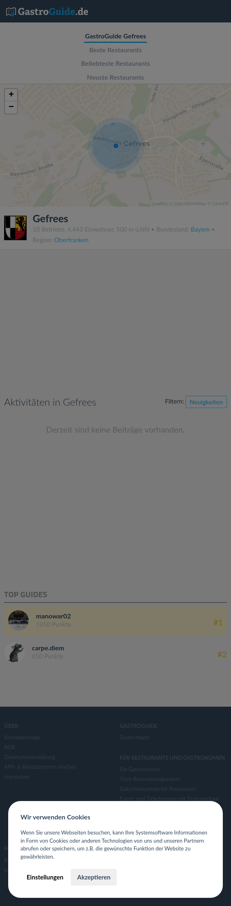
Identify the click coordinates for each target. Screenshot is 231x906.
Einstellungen (45, 877)
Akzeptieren (93, 877)
